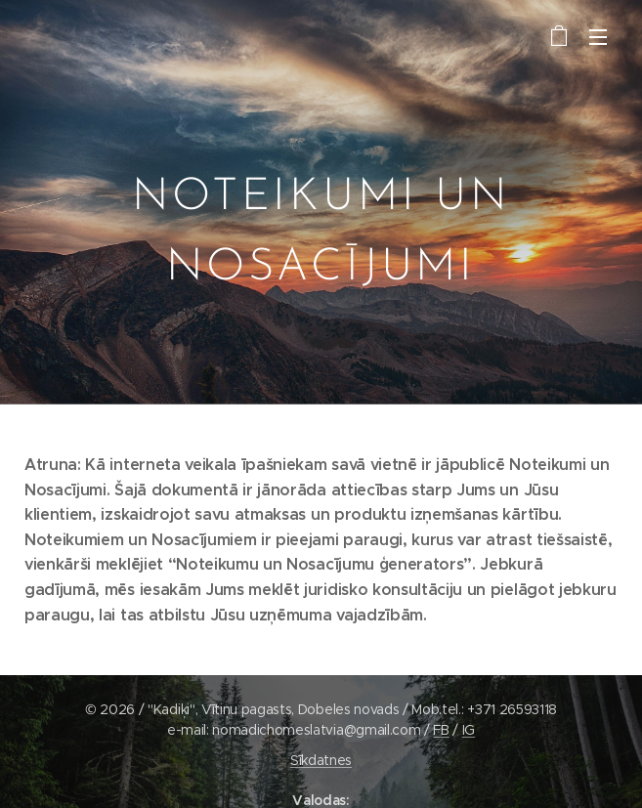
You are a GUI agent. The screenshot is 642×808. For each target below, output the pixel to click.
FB (441, 730)
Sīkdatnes (321, 760)
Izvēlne (598, 37)
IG (468, 730)
